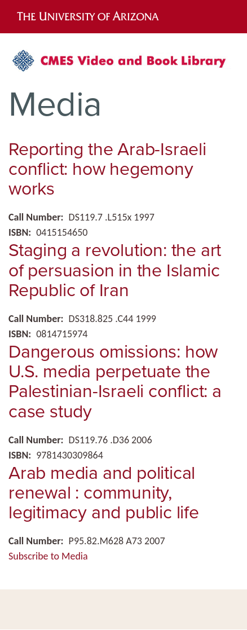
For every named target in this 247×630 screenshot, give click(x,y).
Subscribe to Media (48, 556)
